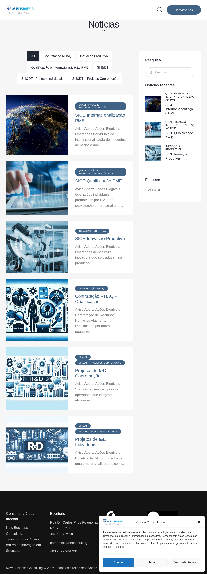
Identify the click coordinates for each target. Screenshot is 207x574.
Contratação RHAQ (57, 56)
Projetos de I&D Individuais (90, 442)
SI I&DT (102, 67)
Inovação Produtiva (94, 56)
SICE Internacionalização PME (100, 118)
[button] (199, 522)
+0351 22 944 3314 (65, 551)
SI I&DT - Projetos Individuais (42, 78)
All (33, 56)
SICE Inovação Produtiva (100, 238)
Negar (152, 562)
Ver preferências (185, 562)
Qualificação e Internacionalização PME (59, 67)
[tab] (33, 56)
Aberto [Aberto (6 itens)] (154, 189)
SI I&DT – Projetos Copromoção (95, 78)
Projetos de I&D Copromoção (90, 373)
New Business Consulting (24, 568)
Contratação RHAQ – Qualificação (96, 299)
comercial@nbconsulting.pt (70, 543)
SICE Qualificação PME (98, 180)
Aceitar (118, 562)
